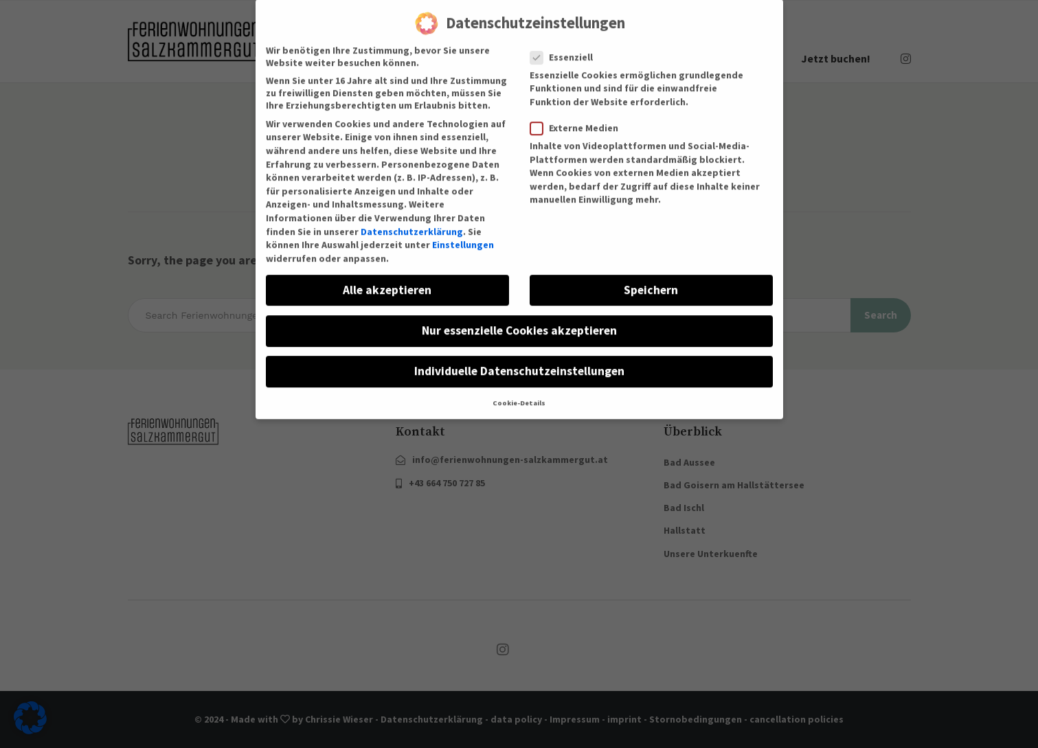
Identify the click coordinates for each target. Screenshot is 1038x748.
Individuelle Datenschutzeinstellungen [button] (519, 357)
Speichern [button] (651, 276)
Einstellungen (463, 231)
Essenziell (566, 43)
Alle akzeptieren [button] (387, 276)
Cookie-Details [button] (519, 389)
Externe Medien (578, 114)
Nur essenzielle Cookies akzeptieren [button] (519, 316)
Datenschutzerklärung (412, 218)
